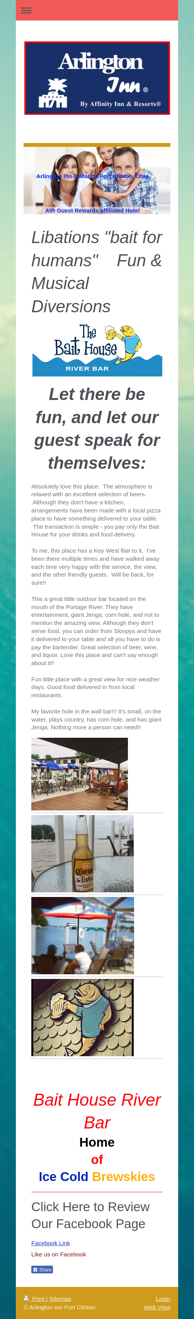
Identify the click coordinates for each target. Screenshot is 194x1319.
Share (42, 1270)
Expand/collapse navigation (97, 10)
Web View (157, 1307)
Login (163, 1298)
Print (35, 1298)
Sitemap (60, 1298)
